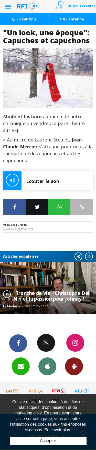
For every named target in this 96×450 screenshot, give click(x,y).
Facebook (18, 343)
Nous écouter (84, 6)
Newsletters (21, 366)
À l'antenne (72, 19)
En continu (24, 19)
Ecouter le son (31, 180)
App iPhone (47, 366)
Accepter (48, 440)
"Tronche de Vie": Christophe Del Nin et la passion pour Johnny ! (51, 296)
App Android (74, 366)
